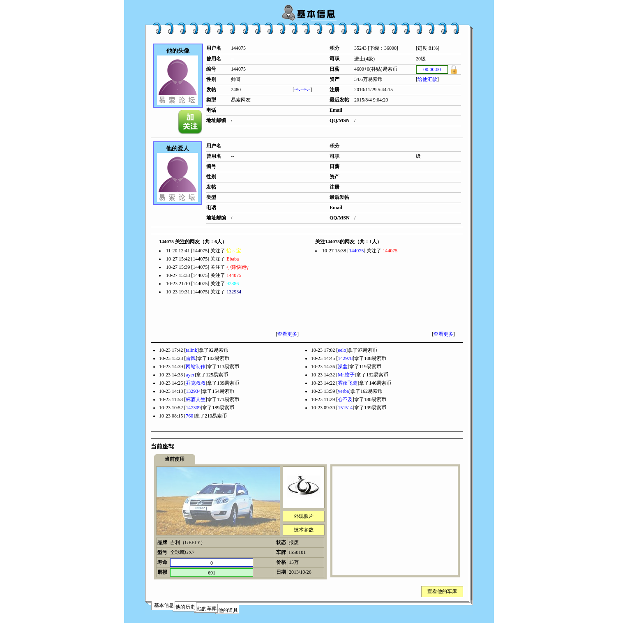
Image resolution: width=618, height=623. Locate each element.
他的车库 (207, 608)
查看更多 (287, 334)
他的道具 (228, 610)
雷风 (191, 358)
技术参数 (304, 530)
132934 (233, 292)
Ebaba (232, 259)
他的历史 (185, 607)
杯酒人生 (195, 399)
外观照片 (304, 516)
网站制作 (195, 366)
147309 (193, 408)
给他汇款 (427, 79)
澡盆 (343, 366)
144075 (233, 275)
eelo (342, 350)
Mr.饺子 (346, 375)
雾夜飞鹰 (347, 383)
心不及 (345, 399)
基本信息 (164, 605)
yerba (343, 391)
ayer (190, 375)
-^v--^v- (302, 89)
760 (189, 416)
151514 (345, 408)
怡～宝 (233, 251)
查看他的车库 (442, 591)
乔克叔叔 (195, 383)
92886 (232, 283)
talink (191, 350)
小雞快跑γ (237, 267)
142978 (345, 358)
